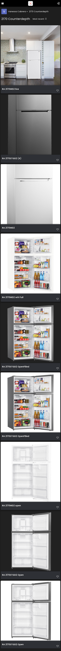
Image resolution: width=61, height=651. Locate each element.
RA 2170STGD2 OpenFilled (15, 366)
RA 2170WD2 (8, 228)
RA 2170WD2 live (10, 89)
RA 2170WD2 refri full (12, 297)
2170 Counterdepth (39, 11)
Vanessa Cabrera (18, 11)
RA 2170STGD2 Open (13, 575)
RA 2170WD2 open (11, 505)
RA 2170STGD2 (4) (11, 158)
